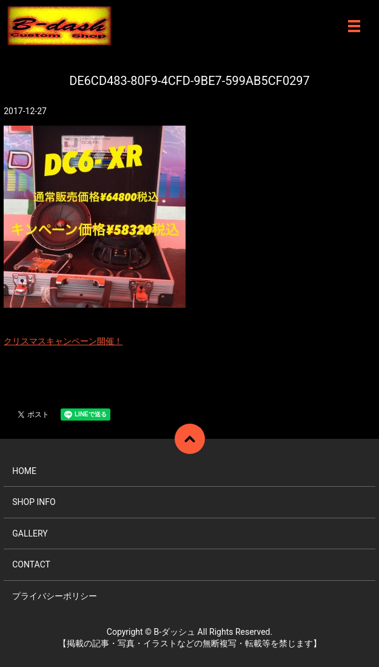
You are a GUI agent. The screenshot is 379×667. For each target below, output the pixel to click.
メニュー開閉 (354, 26)
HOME (24, 471)
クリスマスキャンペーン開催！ (63, 341)
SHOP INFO (33, 502)
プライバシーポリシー (54, 596)
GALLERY (29, 533)
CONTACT (31, 564)
